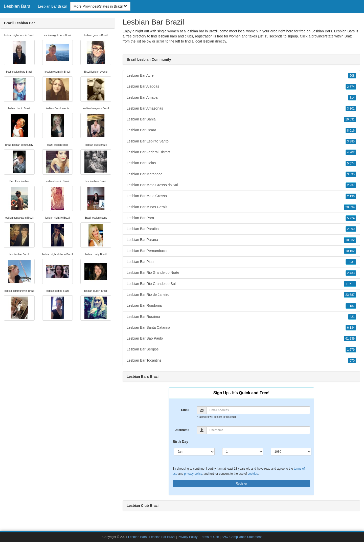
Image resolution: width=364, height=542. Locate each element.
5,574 (351, 163)
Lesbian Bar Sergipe (241, 349)
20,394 (350, 207)
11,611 (350, 284)
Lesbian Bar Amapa (241, 97)
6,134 (351, 327)
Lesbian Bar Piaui (241, 262)
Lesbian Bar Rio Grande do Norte (241, 273)
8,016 (351, 130)
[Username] (258, 430)
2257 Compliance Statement (241, 537)
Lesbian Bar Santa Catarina (241, 327)
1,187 (351, 306)
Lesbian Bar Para (241, 218)
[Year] (291, 451)
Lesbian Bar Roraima (241, 317)
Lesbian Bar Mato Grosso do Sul (241, 185)
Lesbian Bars (17, 6)
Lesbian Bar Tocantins (241, 360)
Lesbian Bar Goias (241, 163)
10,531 (350, 119)
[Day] (242, 451)
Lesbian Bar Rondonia (241, 305)
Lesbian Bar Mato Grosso (241, 196)
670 (352, 360)
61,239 (350, 338)
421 (352, 317)
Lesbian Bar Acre (241, 75)
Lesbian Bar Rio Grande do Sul (241, 284)
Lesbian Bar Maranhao (241, 174)
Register (241, 483)
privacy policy (193, 473)
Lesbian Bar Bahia (241, 119)
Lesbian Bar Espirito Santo (241, 141)
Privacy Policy (187, 537)
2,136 (351, 196)
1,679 (351, 349)
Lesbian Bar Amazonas (241, 108)
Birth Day (180, 442)
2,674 (351, 87)
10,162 (350, 251)
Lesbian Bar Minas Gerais (241, 207)
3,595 (351, 174)
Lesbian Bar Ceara (241, 130)
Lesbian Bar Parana (241, 240)
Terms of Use (209, 537)
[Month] (194, 451)
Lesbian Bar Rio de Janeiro (241, 295)
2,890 (351, 229)
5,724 (351, 218)
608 (352, 75)
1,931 (351, 262)
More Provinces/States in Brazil (100, 6)
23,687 (350, 295)
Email (185, 410)
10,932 (350, 240)
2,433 (351, 273)
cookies (253, 473)
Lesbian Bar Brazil (52, 6)
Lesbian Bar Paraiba (241, 229)
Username (181, 430)
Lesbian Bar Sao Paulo (241, 338)
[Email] (258, 410)
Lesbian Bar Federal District (241, 152)
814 (352, 97)
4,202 (351, 152)
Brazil (349, 36)
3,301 (351, 108)
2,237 (351, 185)
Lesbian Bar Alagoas (241, 86)
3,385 (351, 141)
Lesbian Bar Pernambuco (241, 251)
